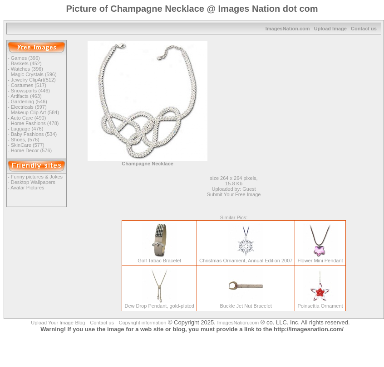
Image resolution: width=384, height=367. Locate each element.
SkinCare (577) (27, 145)
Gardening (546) (29, 101)
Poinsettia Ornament (320, 304)
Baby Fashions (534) (34, 134)
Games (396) (25, 58)
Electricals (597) (29, 107)
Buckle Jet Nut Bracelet (245, 304)
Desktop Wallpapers (33, 182)
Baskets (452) (26, 63)
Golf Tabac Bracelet (159, 258)
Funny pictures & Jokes (37, 176)
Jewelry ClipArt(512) (33, 79)
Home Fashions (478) (35, 123)
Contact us (364, 28)
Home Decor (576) (31, 150)
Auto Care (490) (28, 118)
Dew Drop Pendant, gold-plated (159, 304)
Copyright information (143, 322)
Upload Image (330, 28)
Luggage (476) (27, 128)
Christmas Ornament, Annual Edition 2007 (245, 258)
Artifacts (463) (25, 96)
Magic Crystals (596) (34, 74)
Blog (80, 322)
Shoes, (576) (25, 139)
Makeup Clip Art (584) (35, 112)
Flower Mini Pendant (320, 258)
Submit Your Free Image (234, 194)
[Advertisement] (303, 104)
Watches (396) (27, 69)
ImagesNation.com (288, 28)
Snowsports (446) (30, 90)
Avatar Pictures (27, 187)
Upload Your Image (52, 322)
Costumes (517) (28, 85)
